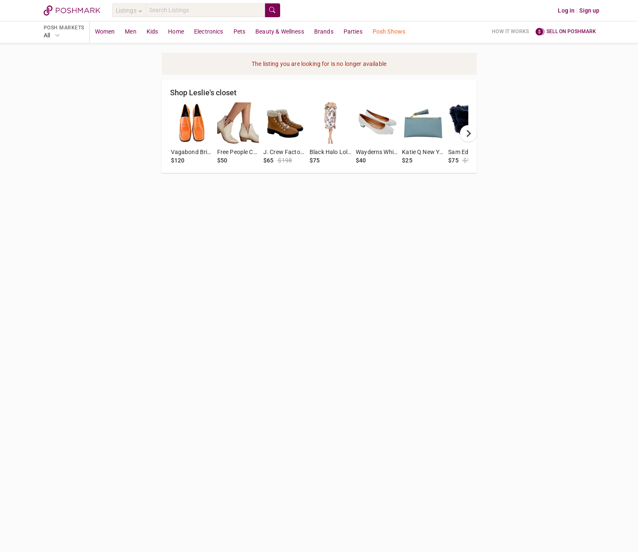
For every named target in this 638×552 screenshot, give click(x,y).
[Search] (205, 10)
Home (176, 31)
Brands (323, 31)
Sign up (589, 10)
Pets (240, 31)
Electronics (208, 31)
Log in (566, 10)
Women (105, 31)
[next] (468, 133)
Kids (152, 31)
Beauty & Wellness (279, 31)
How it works (510, 31)
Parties (353, 31)
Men (130, 31)
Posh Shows (389, 31)
